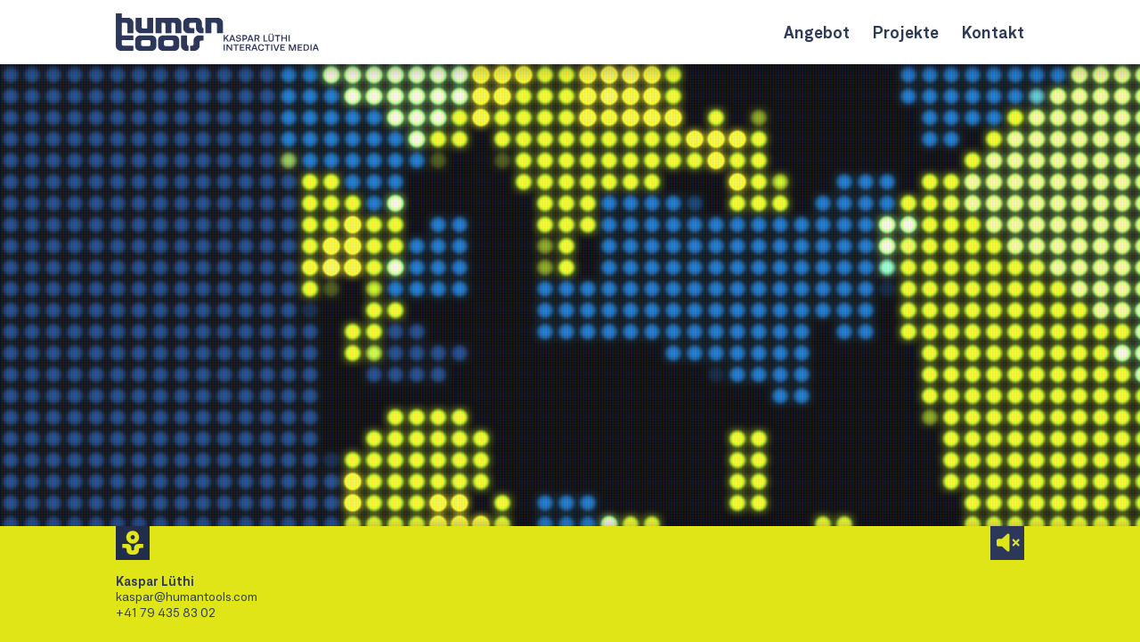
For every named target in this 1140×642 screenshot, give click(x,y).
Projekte (905, 32)
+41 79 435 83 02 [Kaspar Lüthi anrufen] (166, 612)
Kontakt (993, 32)
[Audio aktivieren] (1007, 543)
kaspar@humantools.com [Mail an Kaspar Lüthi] (186, 596)
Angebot (817, 32)
